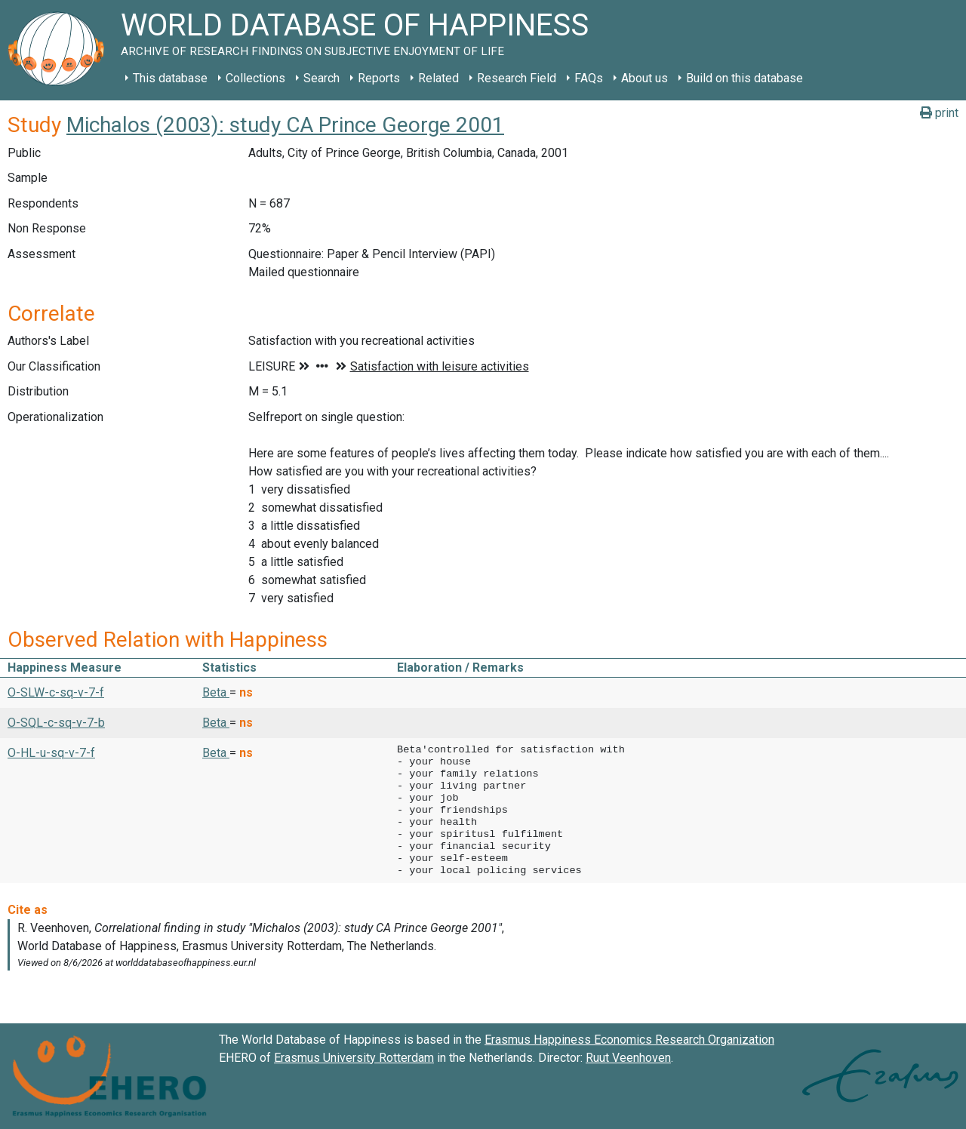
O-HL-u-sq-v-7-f (51, 753)
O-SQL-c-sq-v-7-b (56, 722)
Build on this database (744, 78)
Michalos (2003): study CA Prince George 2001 (285, 124)
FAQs (588, 78)
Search (321, 78)
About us (644, 78)
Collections (255, 78)
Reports (379, 78)
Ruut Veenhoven (628, 1058)
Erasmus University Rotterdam (354, 1058)
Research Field (516, 78)
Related (438, 78)
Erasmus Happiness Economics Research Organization (629, 1039)
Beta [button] (215, 692)
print (939, 113)
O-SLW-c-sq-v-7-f (56, 692)
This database (170, 78)
